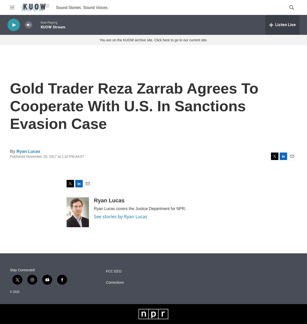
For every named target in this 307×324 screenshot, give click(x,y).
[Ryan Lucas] (78, 212)
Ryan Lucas (28, 151)
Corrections (115, 282)
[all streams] (282, 25)
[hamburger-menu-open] (12, 7)
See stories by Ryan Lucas (120, 216)
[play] (14, 25)
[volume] (28, 25)
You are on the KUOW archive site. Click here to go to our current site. (153, 40)
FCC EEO (113, 271)
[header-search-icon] (291, 7)
